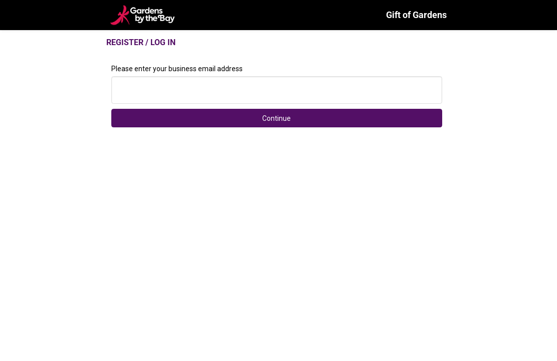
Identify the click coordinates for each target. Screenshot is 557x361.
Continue (276, 118)
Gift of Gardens (416, 15)
